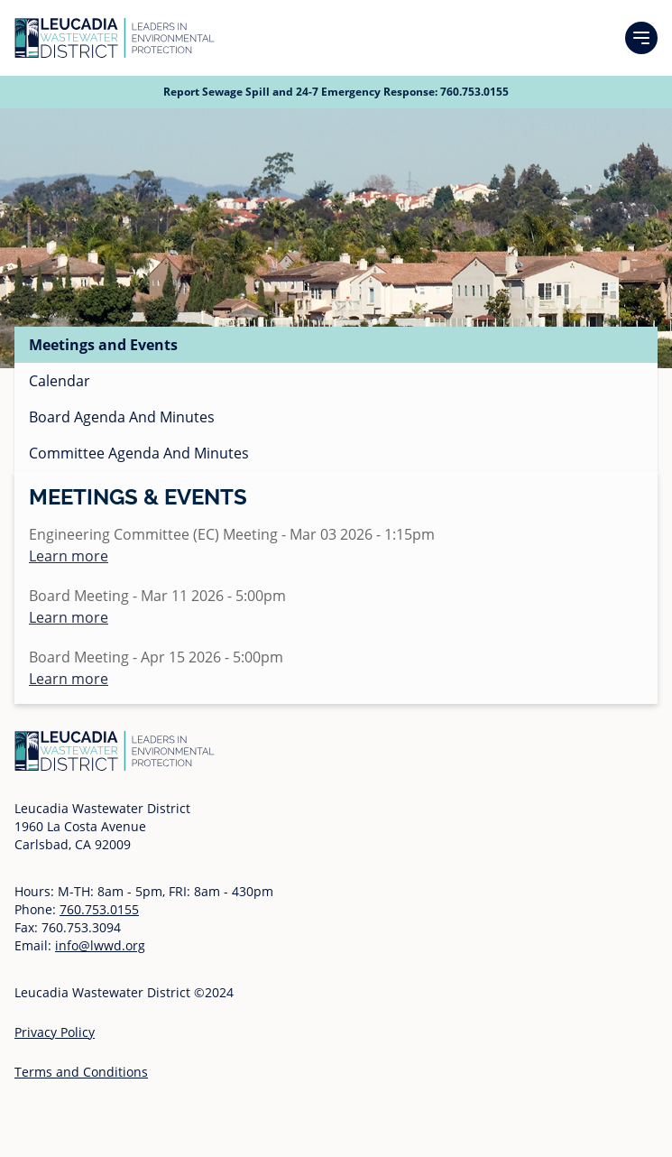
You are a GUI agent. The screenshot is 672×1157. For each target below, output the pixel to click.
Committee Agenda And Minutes (139, 453)
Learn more (68, 556)
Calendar (59, 381)
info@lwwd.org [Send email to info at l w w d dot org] (100, 945)
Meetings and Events (103, 345)
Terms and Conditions (81, 1071)
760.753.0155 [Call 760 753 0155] (474, 91)
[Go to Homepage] (114, 38)
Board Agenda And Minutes (122, 417)
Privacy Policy (54, 1032)
